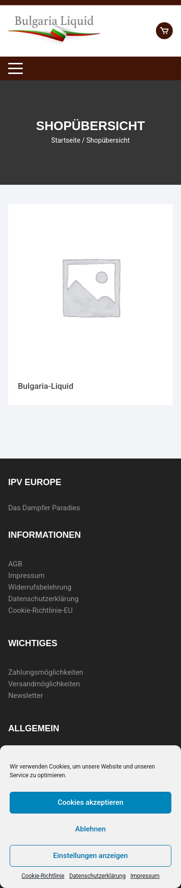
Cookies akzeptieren (90, 802)
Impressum (144, 876)
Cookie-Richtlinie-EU (40, 610)
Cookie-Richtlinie (42, 876)
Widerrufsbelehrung (39, 587)
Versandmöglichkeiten (44, 684)
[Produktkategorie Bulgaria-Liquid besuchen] (90, 305)
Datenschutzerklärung (97, 876)
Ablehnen (90, 829)
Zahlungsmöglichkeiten (46, 672)
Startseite (65, 140)
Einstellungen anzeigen (90, 855)
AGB (15, 564)
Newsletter (25, 695)
